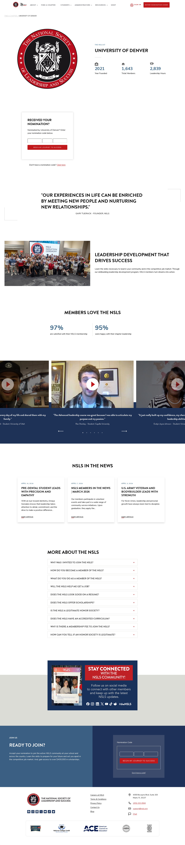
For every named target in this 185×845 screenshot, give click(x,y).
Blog (92, 811)
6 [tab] (102, 432)
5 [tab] (98, 432)
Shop (113, 5)
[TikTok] (49, 811)
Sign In (137, 4)
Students (65, 5)
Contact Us (95, 807)
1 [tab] (83, 432)
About (33, 5)
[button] (92, 384)
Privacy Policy (95, 803)
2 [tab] (86, 432)
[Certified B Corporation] (149, 828)
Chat (135, 814)
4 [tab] (94, 432)
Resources (100, 5)
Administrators (82, 5)
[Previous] (61, 431)
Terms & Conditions (98, 799)
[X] (41, 811)
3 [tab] (90, 432)
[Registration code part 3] (60, 141)
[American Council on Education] (95, 828)
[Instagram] (32, 811)
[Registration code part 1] (34, 141)
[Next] (124, 431)
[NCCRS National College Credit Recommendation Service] (62, 828)
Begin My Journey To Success (47, 147)
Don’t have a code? (139, 773)
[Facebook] (28, 811)
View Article (27, 517)
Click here (61, 165)
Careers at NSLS (97, 795)
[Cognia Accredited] (126, 828)
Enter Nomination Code (156, 5)
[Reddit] (53, 811)
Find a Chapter (48, 5)
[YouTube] (45, 811)
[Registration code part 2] (47, 141)
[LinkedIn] (37, 811)
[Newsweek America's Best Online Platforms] (35, 828)
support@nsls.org (140, 808)
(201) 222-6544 (139, 803)
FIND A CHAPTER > (11, 16)
